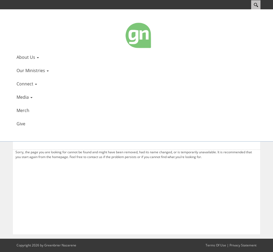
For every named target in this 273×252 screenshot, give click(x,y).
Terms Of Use (216, 245)
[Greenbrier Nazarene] (139, 35)
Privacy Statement (243, 245)
